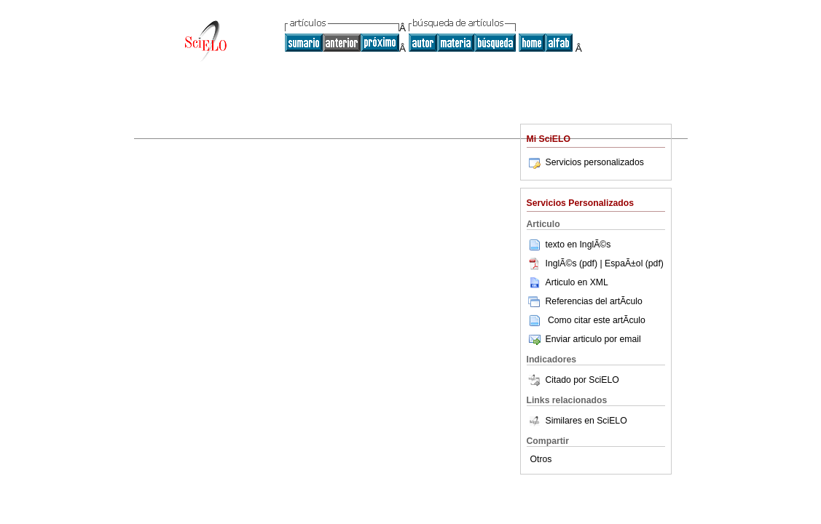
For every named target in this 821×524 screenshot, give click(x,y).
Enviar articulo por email (584, 339)
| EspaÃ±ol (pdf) (631, 263)
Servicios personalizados (585, 162)
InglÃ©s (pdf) (563, 263)
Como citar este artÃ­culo (596, 320)
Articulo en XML (567, 282)
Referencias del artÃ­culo (585, 301)
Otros (541, 459)
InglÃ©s (594, 244)
